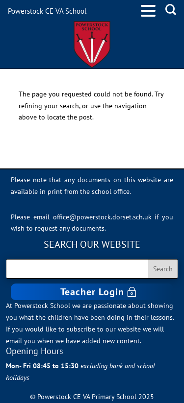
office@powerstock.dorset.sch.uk (102, 217)
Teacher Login (92, 291)
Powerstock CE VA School (47, 11)
